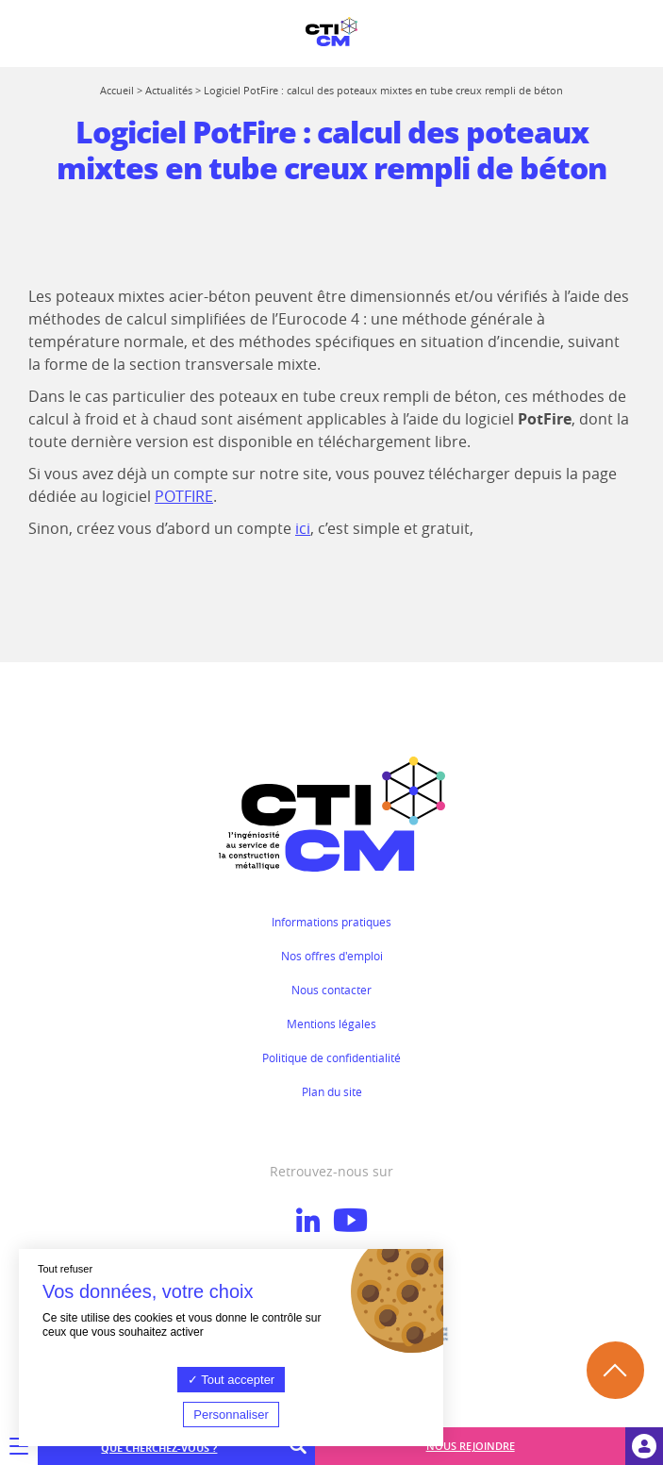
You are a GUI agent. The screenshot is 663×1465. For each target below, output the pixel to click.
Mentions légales (331, 1023)
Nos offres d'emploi (332, 955)
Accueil (117, 90)
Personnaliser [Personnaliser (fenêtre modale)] (231, 1414)
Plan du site (332, 1091)
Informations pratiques (331, 921)
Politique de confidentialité (331, 1057)
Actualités (168, 90)
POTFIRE (184, 496)
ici (302, 528)
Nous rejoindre (470, 1446)
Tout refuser (65, 1268)
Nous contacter (331, 989)
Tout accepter (231, 1380)
